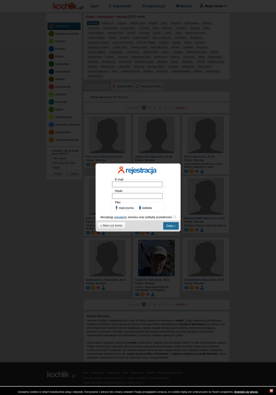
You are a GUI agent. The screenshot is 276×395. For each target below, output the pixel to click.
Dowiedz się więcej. (246, 391)
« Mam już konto (111, 100)
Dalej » (171, 101)
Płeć (118, 77)
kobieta (147, 83)
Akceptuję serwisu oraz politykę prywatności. (136, 92)
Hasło (119, 66)
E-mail (119, 54)
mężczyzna (126, 83)
